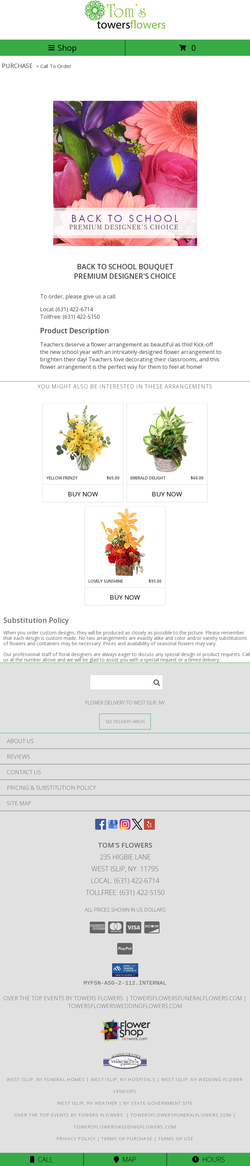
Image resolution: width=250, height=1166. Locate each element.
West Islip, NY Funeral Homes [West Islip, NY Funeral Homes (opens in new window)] (46, 1079)
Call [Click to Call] (41, 1159)
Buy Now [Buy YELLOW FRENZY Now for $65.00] (83, 494)
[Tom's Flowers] (125, 29)
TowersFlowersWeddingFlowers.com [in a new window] (125, 1006)
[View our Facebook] (100, 827)
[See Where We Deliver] (125, 721)
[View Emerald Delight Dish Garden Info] (167, 439)
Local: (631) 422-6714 (66, 309)
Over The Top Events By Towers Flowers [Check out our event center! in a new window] (64, 998)
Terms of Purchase (126, 1139)
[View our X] (137, 827)
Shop (62, 47)
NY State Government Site (158, 1103)
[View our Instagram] (125, 827)
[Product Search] (126, 682)
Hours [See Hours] (208, 1159)
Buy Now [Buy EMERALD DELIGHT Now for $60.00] (167, 494)
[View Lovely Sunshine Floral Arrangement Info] (125, 542)
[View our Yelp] (149, 827)
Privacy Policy (76, 1139)
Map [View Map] (125, 1159)
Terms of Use (175, 1139)
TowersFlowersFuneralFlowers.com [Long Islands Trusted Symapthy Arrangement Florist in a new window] (187, 998)
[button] (125, 970)
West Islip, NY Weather (87, 1103)
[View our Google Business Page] (112, 827)
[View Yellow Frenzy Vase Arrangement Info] (83, 439)
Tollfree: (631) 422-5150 (70, 316)
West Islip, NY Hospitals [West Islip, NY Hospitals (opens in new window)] (123, 1079)
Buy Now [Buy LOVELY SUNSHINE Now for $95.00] (125, 597)
